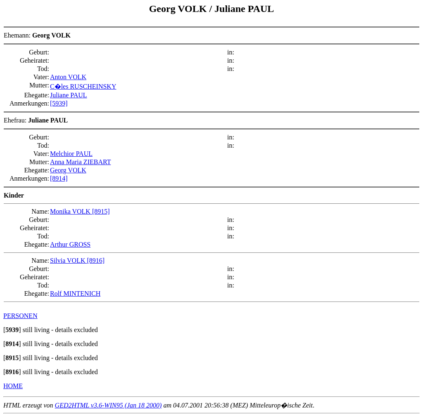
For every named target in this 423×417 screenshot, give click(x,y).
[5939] (59, 103)
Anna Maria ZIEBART (80, 161)
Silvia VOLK (68, 260)
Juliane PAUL (244, 8)
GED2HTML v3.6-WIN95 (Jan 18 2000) (108, 405)
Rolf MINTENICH (75, 293)
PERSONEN (20, 315)
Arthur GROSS (70, 244)
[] (12, 329)
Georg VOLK (179, 8)
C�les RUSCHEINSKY (83, 86)
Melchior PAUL (71, 153)
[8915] (101, 211)
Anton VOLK (68, 76)
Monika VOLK (71, 211)
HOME (13, 385)
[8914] (59, 178)
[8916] (96, 260)
